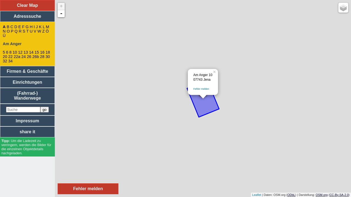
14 (31, 52)
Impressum (27, 120)
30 (48, 56)
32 (5, 61)
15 (37, 52)
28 (42, 56)
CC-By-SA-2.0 (339, 194)
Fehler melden (201, 89)
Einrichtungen (27, 82)
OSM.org (322, 194)
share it (27, 131)
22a (17, 56)
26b (35, 56)
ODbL (291, 194)
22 (10, 56)
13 (26, 52)
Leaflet (256, 194)
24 (23, 56)
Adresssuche (27, 16)
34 (10, 61)
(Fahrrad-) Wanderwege (27, 95)
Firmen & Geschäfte (27, 71)
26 (29, 56)
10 (15, 52)
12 (20, 52)
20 (5, 56)
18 (48, 52)
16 (42, 52)
